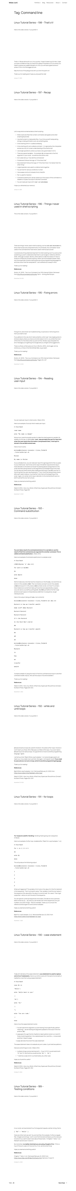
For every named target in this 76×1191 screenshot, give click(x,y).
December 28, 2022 (19, 277)
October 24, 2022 (18, 1147)
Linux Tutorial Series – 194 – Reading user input (33, 378)
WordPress (64, 1186)
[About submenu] (60, 2)
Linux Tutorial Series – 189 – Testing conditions (29, 1073)
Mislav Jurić (13, 3)
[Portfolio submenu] (40, 2)
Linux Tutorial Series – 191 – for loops (33, 788)
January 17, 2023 (18, 78)
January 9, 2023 (18, 188)
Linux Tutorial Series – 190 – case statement (37, 923)
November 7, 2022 (18, 909)
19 (13, 1168)
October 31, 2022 (18, 1057)
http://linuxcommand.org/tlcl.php (27, 273)
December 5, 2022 (18, 684)
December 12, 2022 (18, 491)
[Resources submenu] (53, 2)
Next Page (63, 1168)
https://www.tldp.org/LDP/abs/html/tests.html (28, 1143)
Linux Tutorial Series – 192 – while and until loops (34, 699)
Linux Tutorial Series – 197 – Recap (32, 92)
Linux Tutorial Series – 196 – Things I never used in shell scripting (36, 204)
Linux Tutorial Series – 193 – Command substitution (29, 507)
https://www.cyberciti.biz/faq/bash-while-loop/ (28, 765)
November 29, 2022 (19, 774)
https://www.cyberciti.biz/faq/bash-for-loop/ (27, 905)
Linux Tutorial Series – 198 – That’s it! (33, 22)
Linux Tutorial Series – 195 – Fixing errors (35, 291)
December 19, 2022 (19, 363)
